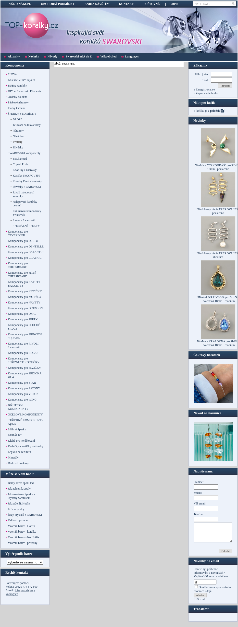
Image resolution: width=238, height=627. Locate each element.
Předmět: (199, 482)
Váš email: (200, 503)
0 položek (214, 110)
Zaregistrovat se (205, 89)
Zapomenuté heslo (206, 93)
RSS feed (199, 603)
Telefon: (198, 514)
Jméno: (198, 492)
